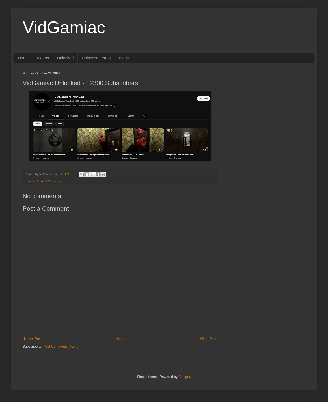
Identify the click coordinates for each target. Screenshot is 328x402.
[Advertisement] (270, 107)
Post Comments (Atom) (61, 347)
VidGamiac (64, 27)
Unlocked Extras (96, 58)
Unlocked (65, 58)
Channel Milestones (49, 181)
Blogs (124, 58)
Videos (43, 58)
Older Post (208, 339)
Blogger (184, 377)
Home (23, 58)
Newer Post (33, 339)
